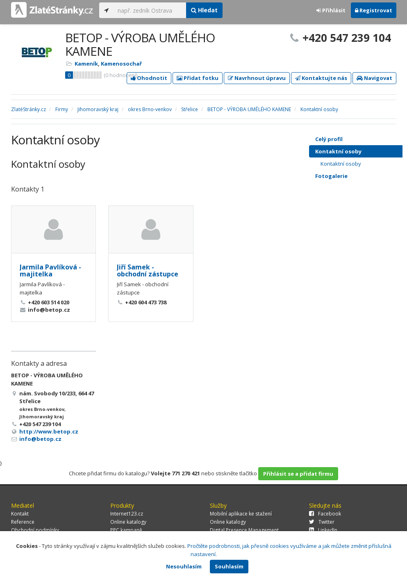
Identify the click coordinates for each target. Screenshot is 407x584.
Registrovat (373, 10)
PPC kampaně (126, 530)
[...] (149, 10)
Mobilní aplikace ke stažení (241, 513)
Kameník (86, 63)
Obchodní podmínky (35, 530)
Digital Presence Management (244, 530)
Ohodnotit (149, 78)
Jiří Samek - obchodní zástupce (147, 270)
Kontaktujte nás (321, 78)
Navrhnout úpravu (257, 78)
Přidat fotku (197, 78)
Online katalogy (128, 521)
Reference (22, 521)
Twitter (321, 521)
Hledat (204, 10)
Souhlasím (229, 566)
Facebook (325, 513)
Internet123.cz (126, 513)
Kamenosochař (121, 63)
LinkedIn (323, 530)
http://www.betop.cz (48, 431)
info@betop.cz (40, 439)
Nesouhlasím (184, 566)
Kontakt (20, 513)
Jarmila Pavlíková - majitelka (50, 270)
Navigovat (374, 78)
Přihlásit (331, 10)
